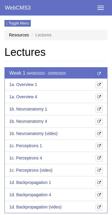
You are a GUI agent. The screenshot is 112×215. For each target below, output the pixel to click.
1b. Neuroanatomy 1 (28, 109)
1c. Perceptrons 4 (25, 158)
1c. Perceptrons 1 (25, 145)
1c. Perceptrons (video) (31, 170)
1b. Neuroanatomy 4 (28, 121)
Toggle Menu (17, 23)
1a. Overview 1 (23, 84)
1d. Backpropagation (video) (35, 207)
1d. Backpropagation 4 (30, 194)
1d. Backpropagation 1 (30, 182)
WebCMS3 (18, 8)
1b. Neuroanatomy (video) (33, 133)
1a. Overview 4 (23, 96)
